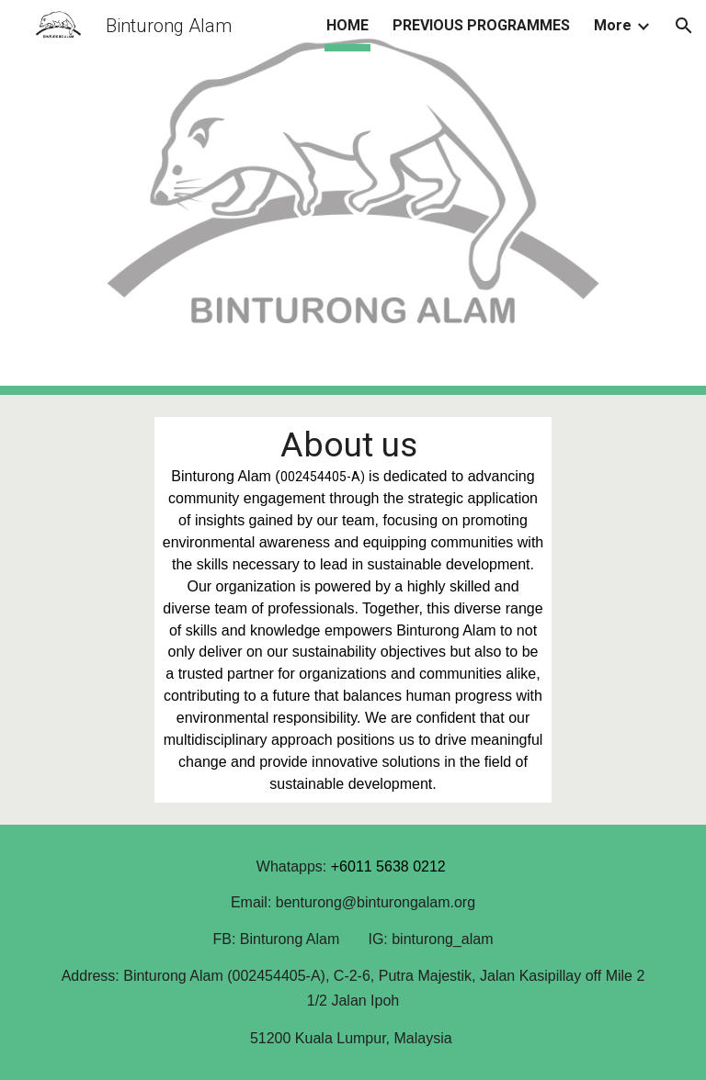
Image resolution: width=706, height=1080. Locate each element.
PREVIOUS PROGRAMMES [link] (481, 25)
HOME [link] (347, 25)
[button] (684, 26)
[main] (352, 610)
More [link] (613, 25)
